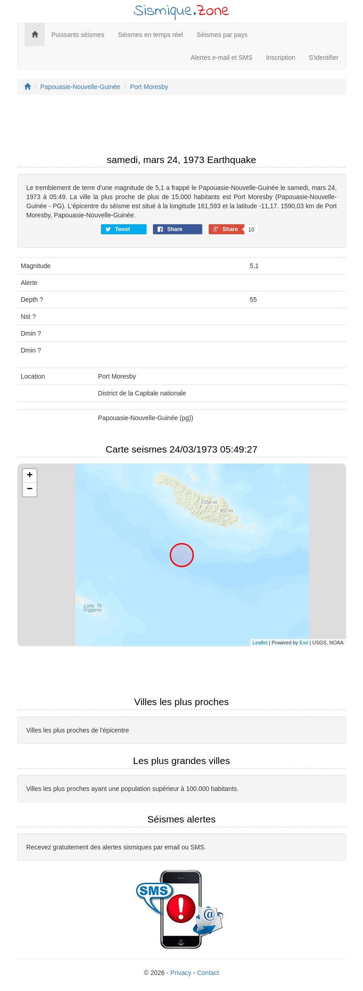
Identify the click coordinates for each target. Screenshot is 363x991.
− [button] (29, 489)
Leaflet (260, 642)
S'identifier (324, 57)
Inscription (280, 57)
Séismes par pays (222, 34)
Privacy (180, 972)
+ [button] (29, 476)
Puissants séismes (78, 34)
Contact (208, 972)
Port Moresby (149, 86)
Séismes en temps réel (150, 34)
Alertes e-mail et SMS (221, 57)
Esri (304, 642)
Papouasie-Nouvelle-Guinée (80, 86)
